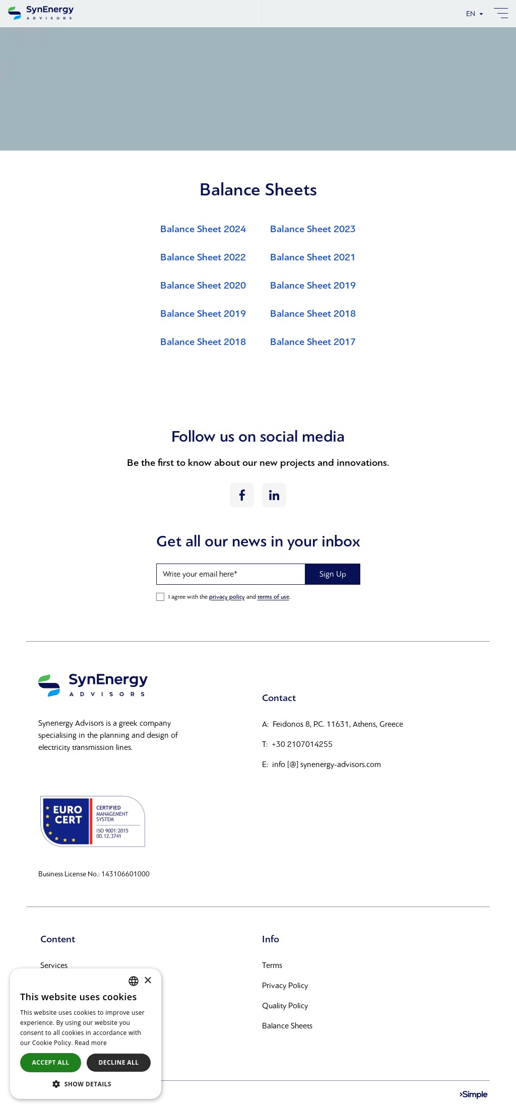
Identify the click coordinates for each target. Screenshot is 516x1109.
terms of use (273, 596)
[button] (85, 1084)
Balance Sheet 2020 (203, 286)
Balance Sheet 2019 (313, 286)
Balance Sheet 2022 (203, 257)
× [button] (147, 981)
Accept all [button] (51, 1062)
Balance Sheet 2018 (313, 314)
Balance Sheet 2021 (313, 257)
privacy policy (227, 596)
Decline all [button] (119, 1062)
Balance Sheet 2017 (313, 342)
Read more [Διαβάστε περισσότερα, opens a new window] (91, 1042)
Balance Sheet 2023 (313, 229)
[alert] (85, 1033)
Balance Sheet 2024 (203, 229)
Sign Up (332, 574)
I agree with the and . (229, 596)
